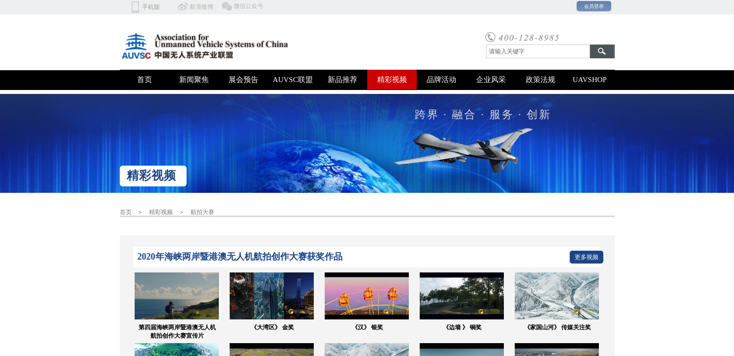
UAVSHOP (590, 80)
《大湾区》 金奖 (272, 327)
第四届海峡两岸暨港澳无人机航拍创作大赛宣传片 (177, 331)
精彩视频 (392, 80)
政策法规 (540, 80)
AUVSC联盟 (293, 80)
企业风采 (491, 80)
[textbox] (538, 51)
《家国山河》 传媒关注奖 (557, 327)
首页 (144, 80)
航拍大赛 (202, 212)
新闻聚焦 (194, 80)
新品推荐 (342, 80)
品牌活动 (441, 80)
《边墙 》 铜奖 (462, 327)
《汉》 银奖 (367, 327)
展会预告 (243, 80)
